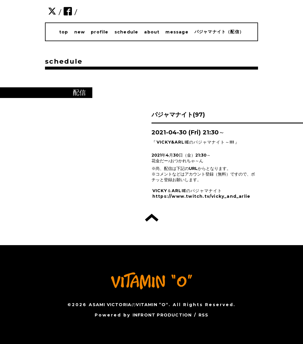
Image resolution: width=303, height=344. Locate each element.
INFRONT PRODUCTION (162, 315)
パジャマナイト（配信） (219, 31)
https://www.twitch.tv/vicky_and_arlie (201, 196)
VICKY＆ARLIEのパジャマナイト (187, 190)
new (79, 32)
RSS (204, 315)
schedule (126, 32)
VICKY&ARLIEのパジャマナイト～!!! (195, 142)
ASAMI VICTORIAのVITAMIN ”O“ (128, 304)
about (151, 32)
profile (99, 32)
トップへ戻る (151, 217)
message (176, 32)
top (63, 32)
